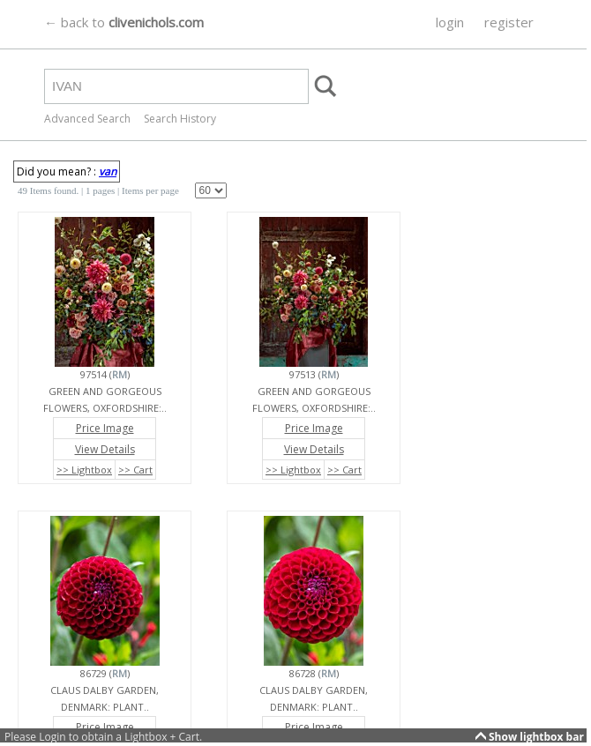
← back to (124, 22)
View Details (105, 449)
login (450, 22)
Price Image (105, 428)
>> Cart (135, 469)
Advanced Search (87, 118)
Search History (180, 118)
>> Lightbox (84, 469)
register (509, 22)
